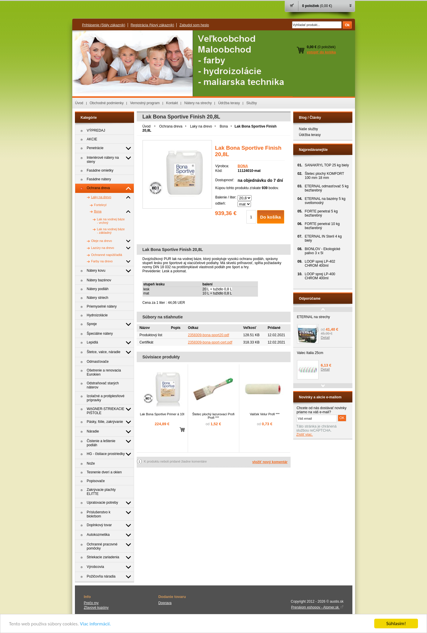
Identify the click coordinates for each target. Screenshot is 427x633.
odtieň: (220, 203)
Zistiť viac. (304, 435)
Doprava (164, 603)
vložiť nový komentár (269, 462)
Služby (251, 103)
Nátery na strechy (198, 103)
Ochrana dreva (170, 126)
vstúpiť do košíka (321, 52)
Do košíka (270, 217)
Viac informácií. (95, 624)
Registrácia (152, 25)
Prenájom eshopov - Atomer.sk (317, 607)
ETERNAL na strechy (313, 317)
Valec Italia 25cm (310, 353)
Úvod (79, 103)
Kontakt (172, 103)
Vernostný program (144, 103)
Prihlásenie (103, 25)
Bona (224, 126)
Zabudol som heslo (194, 25)
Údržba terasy (229, 103)
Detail (325, 338)
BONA (243, 166)
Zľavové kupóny (96, 608)
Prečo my (91, 603)
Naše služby (308, 129)
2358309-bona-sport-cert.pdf (210, 342)
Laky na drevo (201, 126)
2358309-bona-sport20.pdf (208, 335)
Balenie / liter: (226, 197)
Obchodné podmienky (107, 103)
